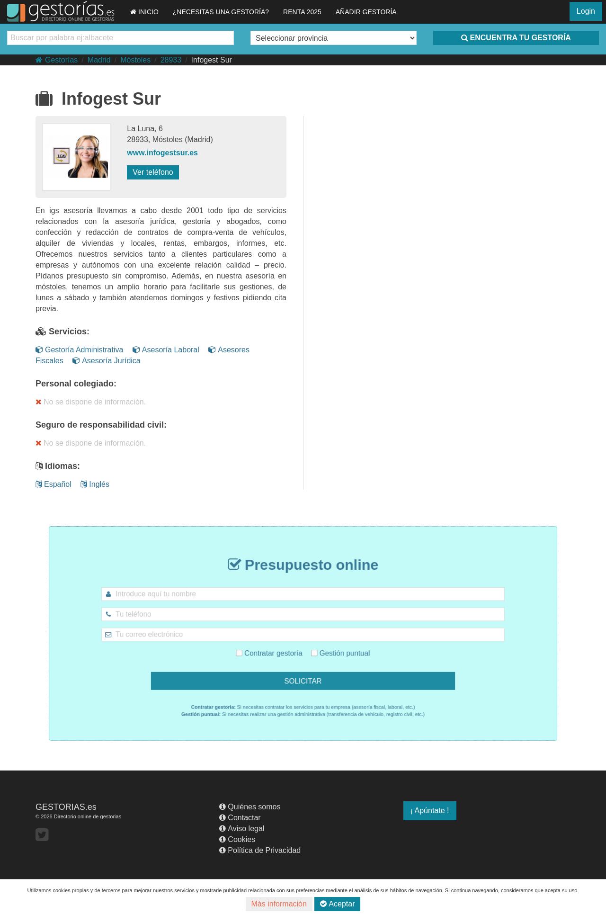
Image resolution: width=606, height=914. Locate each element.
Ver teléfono (153, 172)
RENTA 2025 (302, 12)
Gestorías (57, 60)
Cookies (237, 839)
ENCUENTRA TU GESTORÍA (516, 38)
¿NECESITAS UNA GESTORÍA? (221, 12)
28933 (171, 60)
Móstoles (135, 60)
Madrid (99, 60)
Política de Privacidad (260, 850)
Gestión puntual (333, 649)
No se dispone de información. (91, 402)
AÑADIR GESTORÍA (366, 12)
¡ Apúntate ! (429, 810)
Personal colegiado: (76, 383)
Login (586, 11)
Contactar (239, 818)
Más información (279, 904)
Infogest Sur (211, 60)
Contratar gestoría (276, 649)
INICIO (144, 12)
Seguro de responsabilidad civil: (101, 425)
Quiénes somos (249, 807)
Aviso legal (241, 828)
